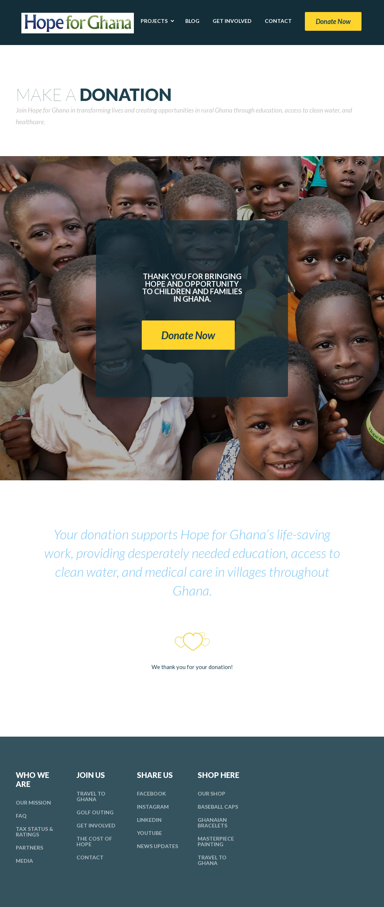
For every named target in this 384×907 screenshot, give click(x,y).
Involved (96, 825)
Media (24, 860)
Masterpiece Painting (216, 841)
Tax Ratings (34, 832)
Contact (90, 857)
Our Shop (211, 793)
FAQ (21, 815)
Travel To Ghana (90, 796)
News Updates (157, 846)
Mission (33, 802)
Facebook (151, 793)
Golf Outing (95, 812)
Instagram (153, 806)
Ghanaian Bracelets (212, 823)
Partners (29, 847)
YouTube (149, 833)
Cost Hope (94, 841)
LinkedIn (149, 820)
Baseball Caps (218, 806)
